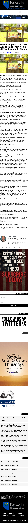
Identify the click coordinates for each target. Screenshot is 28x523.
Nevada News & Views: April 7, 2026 (9, 476)
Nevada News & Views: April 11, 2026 (9, 461)
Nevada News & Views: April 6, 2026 (9, 480)
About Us (11, 513)
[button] (20, 12)
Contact (20, 513)
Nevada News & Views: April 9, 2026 (9, 469)
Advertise (5, 515)
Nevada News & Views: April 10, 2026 (9, 465)
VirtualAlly (24, 520)
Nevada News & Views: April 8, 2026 (9, 472)
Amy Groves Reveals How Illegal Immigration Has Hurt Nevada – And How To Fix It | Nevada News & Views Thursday (13, 419)
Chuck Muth (9, 52)
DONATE (22, 515)
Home (4, 513)
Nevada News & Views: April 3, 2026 (9, 484)
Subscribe (13, 515)
